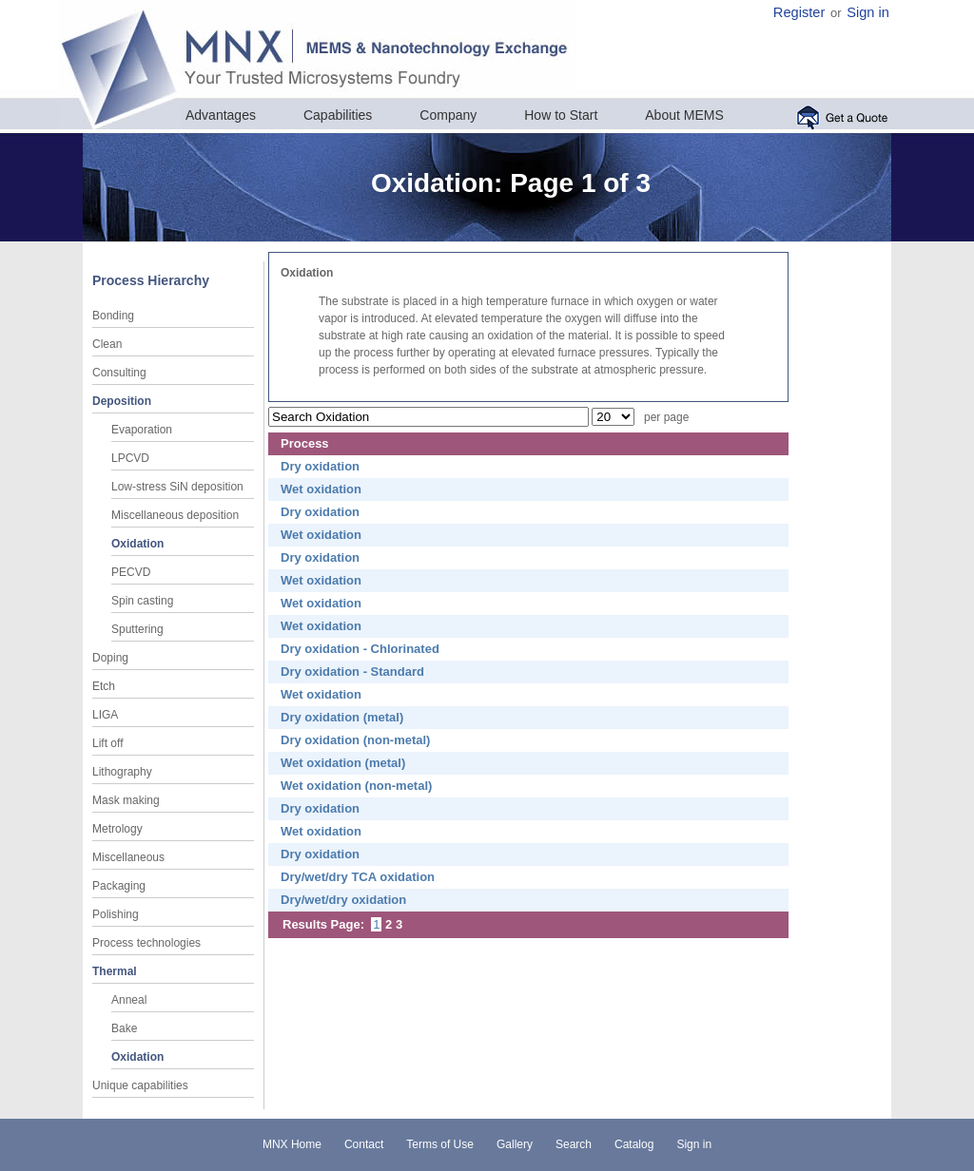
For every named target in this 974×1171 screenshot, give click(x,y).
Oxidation (137, 543)
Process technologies (146, 943)
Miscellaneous (128, 857)
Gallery (515, 1144)
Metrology (117, 828)
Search (573, 1144)
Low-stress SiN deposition (177, 486)
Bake (124, 1028)
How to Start (560, 115)
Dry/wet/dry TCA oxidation (358, 877)
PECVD (130, 572)
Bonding (113, 315)
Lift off (107, 743)
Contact (363, 1144)
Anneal (128, 1000)
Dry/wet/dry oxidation (343, 900)
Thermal (114, 971)
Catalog (633, 1144)
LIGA (105, 714)
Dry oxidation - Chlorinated (360, 649)
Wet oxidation (321, 489)
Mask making (126, 800)
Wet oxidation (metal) (343, 763)
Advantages (220, 115)
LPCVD (130, 458)
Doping (110, 657)
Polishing (115, 914)
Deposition (121, 401)
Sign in (868, 12)
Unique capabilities (140, 1085)
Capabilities (337, 115)
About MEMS (684, 115)
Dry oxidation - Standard (352, 671)
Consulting (119, 372)
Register (799, 12)
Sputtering (137, 629)
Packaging (119, 886)
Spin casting (142, 600)
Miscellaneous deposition (175, 515)
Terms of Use (440, 1144)
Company (448, 115)
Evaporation (141, 429)
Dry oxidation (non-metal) (355, 740)
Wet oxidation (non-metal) (356, 785)
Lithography (122, 771)
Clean (107, 344)
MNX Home (292, 1144)
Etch (103, 686)
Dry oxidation (320, 466)
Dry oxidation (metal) (342, 717)
